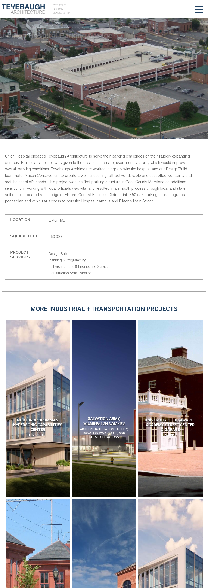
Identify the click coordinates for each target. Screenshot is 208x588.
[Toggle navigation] (199, 9)
